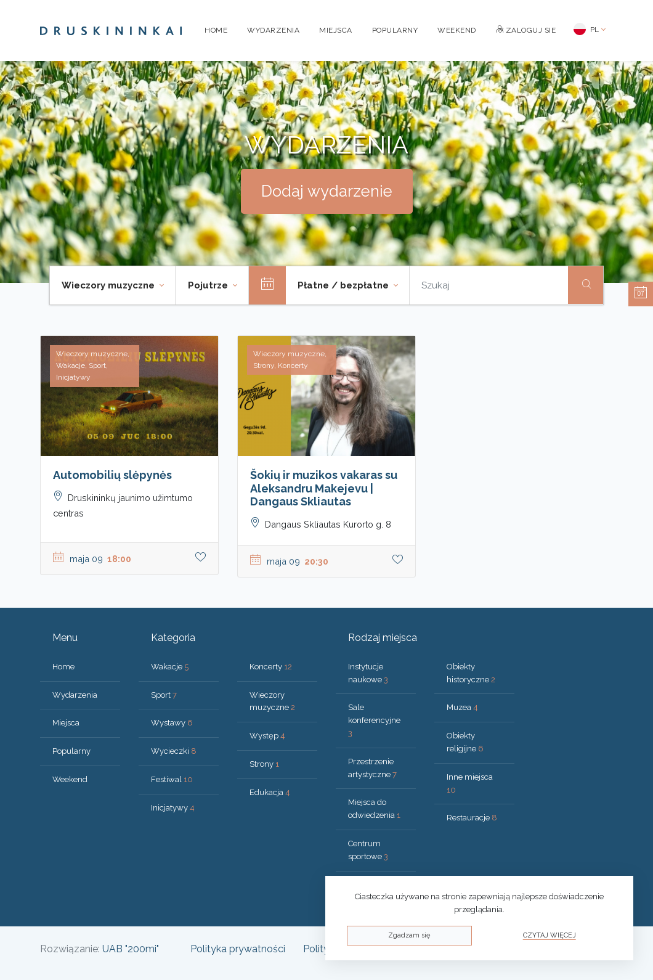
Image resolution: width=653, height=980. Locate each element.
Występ (267, 735)
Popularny (395, 30)
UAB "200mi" (130, 949)
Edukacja (269, 792)
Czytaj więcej (549, 935)
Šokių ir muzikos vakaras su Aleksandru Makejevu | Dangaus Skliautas (323, 488)
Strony (264, 764)
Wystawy (172, 722)
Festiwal (172, 779)
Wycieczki (174, 751)
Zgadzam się (409, 935)
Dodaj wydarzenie (326, 191)
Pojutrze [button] (209, 285)
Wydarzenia (273, 30)
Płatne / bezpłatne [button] (344, 285)
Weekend (456, 30)
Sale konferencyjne (374, 720)
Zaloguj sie (526, 30)
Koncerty (270, 666)
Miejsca (335, 30)
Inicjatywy (173, 807)
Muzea (462, 707)
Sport (164, 695)
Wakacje (170, 666)
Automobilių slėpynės (112, 474)
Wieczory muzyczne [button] (109, 285)
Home (216, 30)
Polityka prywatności (237, 949)
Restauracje (472, 817)
